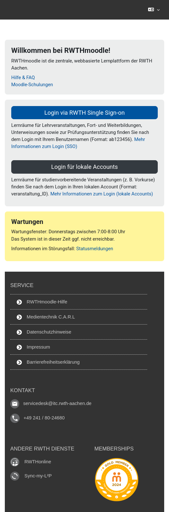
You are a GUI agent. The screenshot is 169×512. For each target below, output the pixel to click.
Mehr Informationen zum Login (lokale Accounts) (101, 194)
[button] (154, 10)
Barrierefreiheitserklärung (48, 362)
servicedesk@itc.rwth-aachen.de (57, 403)
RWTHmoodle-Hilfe (42, 302)
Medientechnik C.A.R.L (46, 317)
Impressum (33, 347)
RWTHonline (37, 461)
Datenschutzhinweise (44, 332)
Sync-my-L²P (38, 475)
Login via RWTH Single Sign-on (84, 112)
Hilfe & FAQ (23, 77)
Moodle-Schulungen (32, 84)
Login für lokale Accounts (84, 166)
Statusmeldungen (94, 249)
